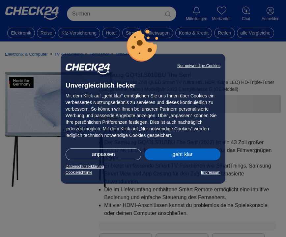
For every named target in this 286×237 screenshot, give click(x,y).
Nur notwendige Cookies (198, 66)
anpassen (103, 154)
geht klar (182, 154)
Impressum (210, 172)
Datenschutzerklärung (85, 166)
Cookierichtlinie (79, 172)
